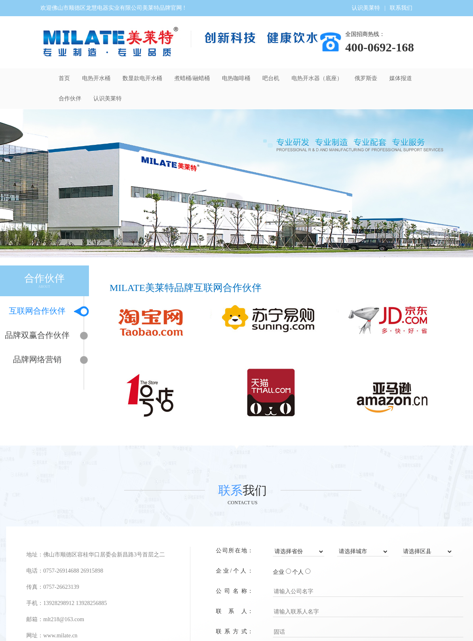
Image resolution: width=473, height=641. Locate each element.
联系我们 (401, 8)
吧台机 (270, 78)
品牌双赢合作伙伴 (39, 336)
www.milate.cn (60, 636)
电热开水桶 (96, 78)
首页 (64, 78)
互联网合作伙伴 (41, 311)
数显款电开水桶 (142, 78)
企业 (278, 572)
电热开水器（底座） (316, 78)
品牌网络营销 (43, 360)
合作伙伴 (70, 99)
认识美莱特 (366, 8)
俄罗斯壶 (366, 78)
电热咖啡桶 (236, 78)
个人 (298, 572)
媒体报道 (400, 78)
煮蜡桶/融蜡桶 (192, 78)
